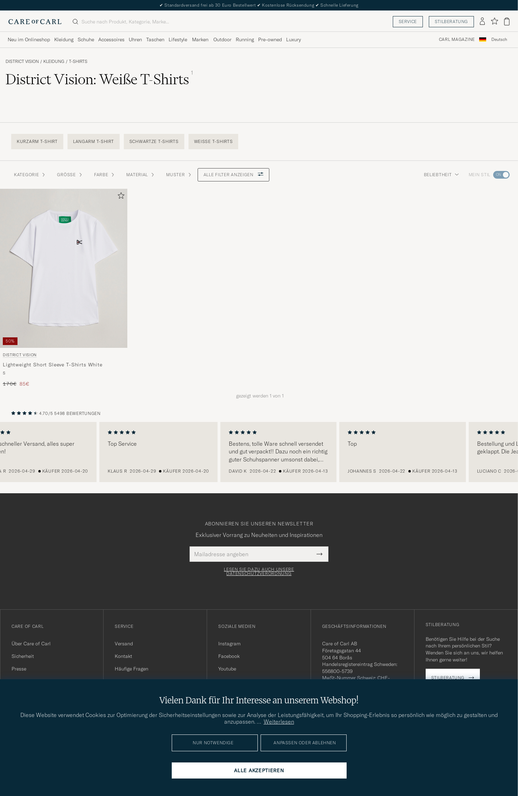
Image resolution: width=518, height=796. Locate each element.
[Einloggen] (482, 21)
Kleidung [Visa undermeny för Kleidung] (63, 39)
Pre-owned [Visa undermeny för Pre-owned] (270, 39)
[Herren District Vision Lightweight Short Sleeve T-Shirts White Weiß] (63, 268)
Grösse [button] (70, 174)
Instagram (229, 643)
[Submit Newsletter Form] (319, 554)
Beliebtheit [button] (441, 174)
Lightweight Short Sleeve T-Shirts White (52, 364)
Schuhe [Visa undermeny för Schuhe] (86, 39)
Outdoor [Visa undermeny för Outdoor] (222, 39)
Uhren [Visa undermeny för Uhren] (135, 39)
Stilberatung (451, 21)
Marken (200, 39)
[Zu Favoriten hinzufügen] (119, 197)
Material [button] (140, 174)
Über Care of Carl (31, 643)
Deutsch (499, 39)
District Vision (22, 61)
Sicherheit (23, 656)
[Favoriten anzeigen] (494, 21)
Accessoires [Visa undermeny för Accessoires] (111, 39)
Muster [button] (179, 174)
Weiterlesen (279, 721)
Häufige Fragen (131, 669)
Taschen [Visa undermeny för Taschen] (155, 39)
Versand (124, 643)
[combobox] (499, 40)
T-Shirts (78, 61)
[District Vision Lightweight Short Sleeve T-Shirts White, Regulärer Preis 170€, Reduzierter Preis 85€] (63, 288)
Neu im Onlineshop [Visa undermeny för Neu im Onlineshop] (29, 39)
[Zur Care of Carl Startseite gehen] (35, 21)
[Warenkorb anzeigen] (506, 21)
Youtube (227, 669)
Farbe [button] (104, 174)
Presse (19, 669)
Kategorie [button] (30, 174)
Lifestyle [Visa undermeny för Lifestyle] (178, 39)
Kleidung (53, 61)
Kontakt (123, 656)
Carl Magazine (457, 39)
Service (408, 21)
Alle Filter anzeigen (233, 174)
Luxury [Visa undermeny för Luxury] (293, 39)
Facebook (229, 656)
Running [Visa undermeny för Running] (245, 39)
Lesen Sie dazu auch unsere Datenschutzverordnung (259, 571)
